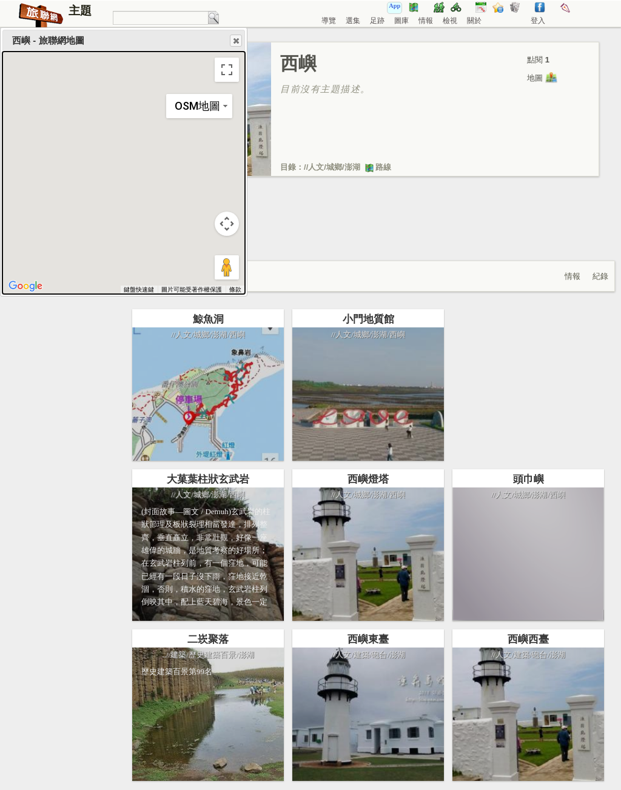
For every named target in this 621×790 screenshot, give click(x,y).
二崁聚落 (208, 639)
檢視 (450, 20)
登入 (538, 20)
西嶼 (237, 334)
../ (166, 654)
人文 (316, 167)
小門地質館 (368, 319)
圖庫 (401, 20)
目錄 (288, 167)
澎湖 (352, 167)
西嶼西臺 (528, 639)
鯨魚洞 (208, 319)
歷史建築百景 (212, 654)
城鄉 (334, 167)
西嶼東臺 (368, 639)
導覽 (328, 20)
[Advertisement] (368, 231)
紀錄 (600, 276)
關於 (474, 20)
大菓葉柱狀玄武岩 (208, 479)
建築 (178, 654)
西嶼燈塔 (368, 479)
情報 (425, 20)
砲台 (379, 654)
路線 (377, 167)
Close (235, 41)
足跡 (377, 20)
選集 (353, 20)
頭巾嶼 (528, 479)
